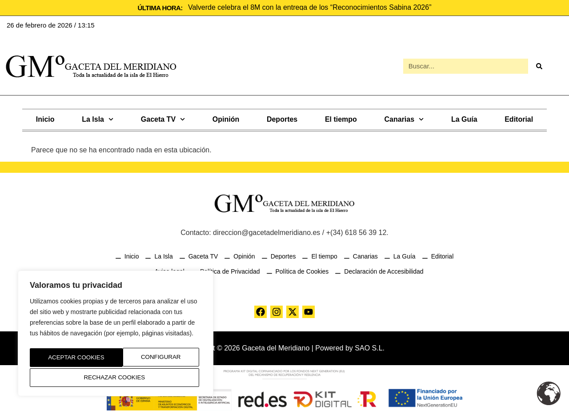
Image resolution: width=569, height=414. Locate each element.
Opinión (225, 118)
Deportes (282, 118)
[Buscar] (539, 65)
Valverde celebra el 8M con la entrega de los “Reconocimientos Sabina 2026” (310, 7)
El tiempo (341, 118)
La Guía (464, 118)
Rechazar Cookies (151, 358)
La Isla (97, 118)
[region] (115, 335)
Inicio (45, 118)
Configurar (65, 358)
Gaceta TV (163, 118)
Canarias (404, 118)
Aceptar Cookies (115, 377)
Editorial (519, 118)
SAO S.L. (370, 347)
